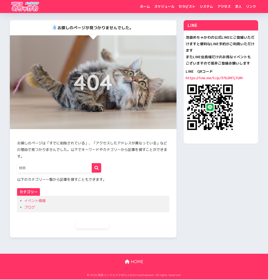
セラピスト (187, 6)
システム (206, 6)
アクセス (224, 6)
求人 (238, 6)
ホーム (145, 6)
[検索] (96, 168)
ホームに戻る (92, 224)
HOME (134, 262)
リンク (251, 6)
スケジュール (164, 6)
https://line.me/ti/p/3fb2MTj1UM (215, 77)
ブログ (29, 207)
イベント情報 (35, 200)
